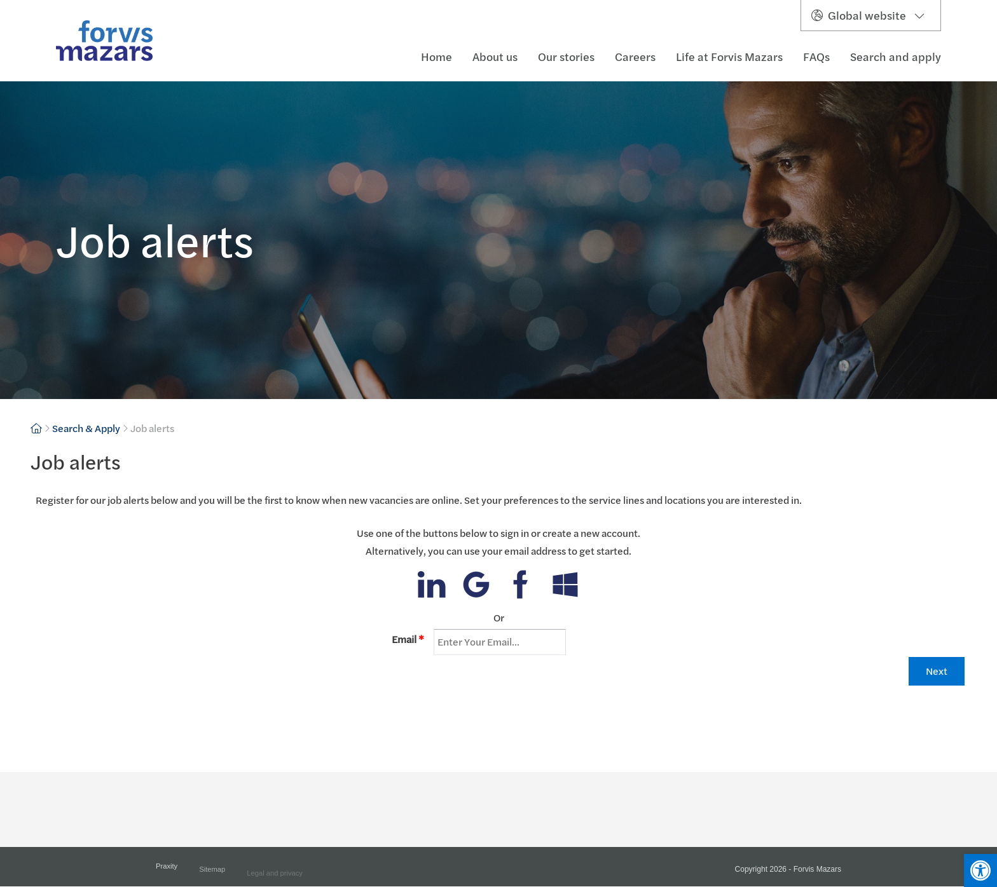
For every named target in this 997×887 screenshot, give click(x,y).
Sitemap (212, 874)
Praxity (166, 870)
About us (495, 57)
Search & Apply (86, 428)
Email (408, 639)
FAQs (816, 57)
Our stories (566, 57)
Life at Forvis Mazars (729, 57)
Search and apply (895, 57)
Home (436, 57)
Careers (635, 57)
